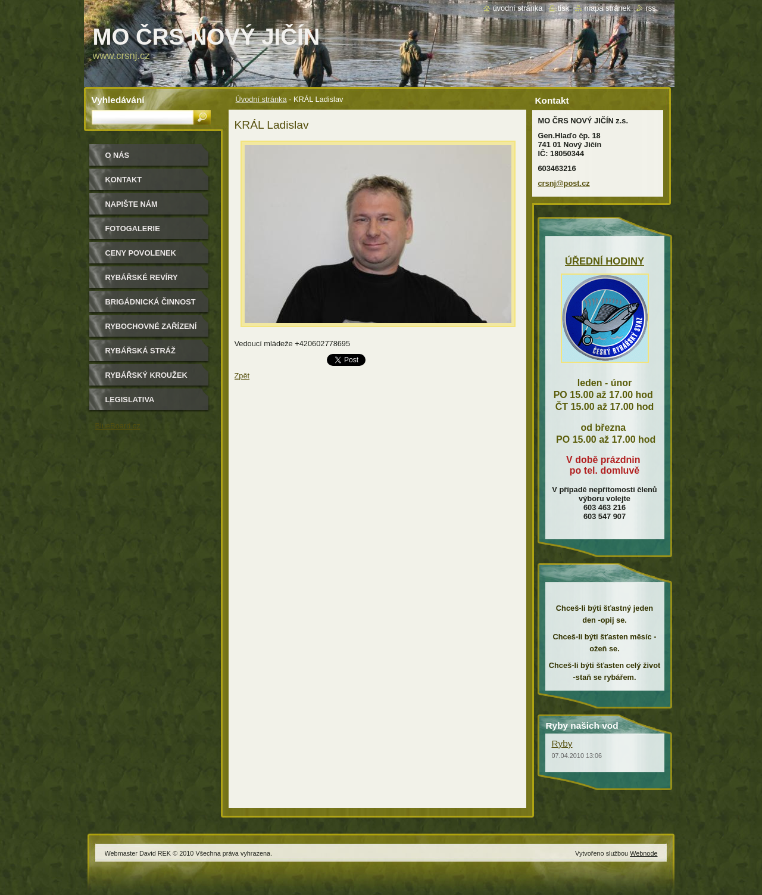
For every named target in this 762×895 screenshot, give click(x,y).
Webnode (643, 853)
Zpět (242, 375)
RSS (650, 8)
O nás (117, 155)
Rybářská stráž (140, 350)
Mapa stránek (607, 8)
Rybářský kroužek (146, 375)
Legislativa (130, 399)
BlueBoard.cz (117, 425)
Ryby (562, 743)
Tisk (563, 8)
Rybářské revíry (141, 277)
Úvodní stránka (261, 99)
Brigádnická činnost (150, 301)
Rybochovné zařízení (151, 326)
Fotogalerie (132, 228)
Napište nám (131, 204)
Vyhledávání (118, 100)
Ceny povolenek (140, 252)
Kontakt (123, 179)
